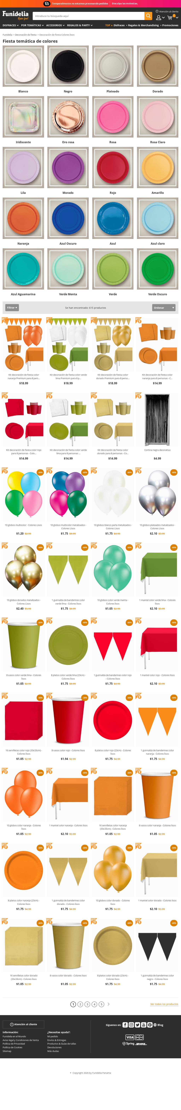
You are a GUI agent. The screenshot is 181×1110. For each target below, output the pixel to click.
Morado (68, 193)
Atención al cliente (23, 1024)
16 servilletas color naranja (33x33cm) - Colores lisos (113, 827)
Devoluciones (54, 1047)
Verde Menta (68, 294)
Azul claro (158, 244)
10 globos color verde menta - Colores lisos (112, 601)
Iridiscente (23, 142)
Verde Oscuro (157, 294)
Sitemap (7, 1051)
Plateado (113, 91)
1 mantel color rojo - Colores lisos (157, 675)
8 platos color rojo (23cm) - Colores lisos (113, 752)
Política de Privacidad (14, 1043)
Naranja (23, 244)
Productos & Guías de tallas (61, 1043)
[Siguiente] (108, 1004)
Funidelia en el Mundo (14, 1036)
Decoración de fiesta (25, 34)
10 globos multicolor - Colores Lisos (23, 525)
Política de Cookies (12, 1047)
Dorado (158, 91)
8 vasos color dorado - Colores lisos (68, 975)
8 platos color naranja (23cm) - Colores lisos (23, 902)
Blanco (23, 91)
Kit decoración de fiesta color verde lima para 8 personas (68, 451)
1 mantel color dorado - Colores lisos (157, 900)
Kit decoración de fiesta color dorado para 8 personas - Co (113, 451)
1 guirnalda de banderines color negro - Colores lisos (157, 977)
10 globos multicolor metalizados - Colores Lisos (68, 526)
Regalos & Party (78, 25)
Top (107, 25)
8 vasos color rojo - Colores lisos (68, 750)
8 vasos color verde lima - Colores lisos (23, 677)
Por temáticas (31, 25)
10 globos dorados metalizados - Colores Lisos (24, 601)
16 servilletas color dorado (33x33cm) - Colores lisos (23, 977)
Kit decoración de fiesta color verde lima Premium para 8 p (68, 376)
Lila (23, 193)
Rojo (113, 193)
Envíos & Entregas (56, 1040)
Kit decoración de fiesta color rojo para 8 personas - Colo (23, 451)
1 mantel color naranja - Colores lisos (68, 825)
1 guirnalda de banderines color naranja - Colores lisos (157, 752)
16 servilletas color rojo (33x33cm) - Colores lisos (23, 752)
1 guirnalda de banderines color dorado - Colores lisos (68, 902)
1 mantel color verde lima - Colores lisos (157, 601)
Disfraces (9, 25)
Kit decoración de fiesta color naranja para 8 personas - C (157, 376)
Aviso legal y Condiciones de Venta (21, 1040)
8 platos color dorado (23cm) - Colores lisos (113, 977)
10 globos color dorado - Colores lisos (113, 902)
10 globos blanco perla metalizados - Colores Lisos (113, 526)
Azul (113, 244)
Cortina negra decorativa (157, 450)
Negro (68, 91)
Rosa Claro (157, 142)
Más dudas (53, 1051)
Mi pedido (52, 1036)
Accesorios (54, 25)
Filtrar (10, 307)
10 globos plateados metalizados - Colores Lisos (157, 526)
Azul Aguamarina (23, 294)
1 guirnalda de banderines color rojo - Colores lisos (113, 677)
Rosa (112, 142)
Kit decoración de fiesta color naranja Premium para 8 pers (24, 376)
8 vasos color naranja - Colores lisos (157, 825)
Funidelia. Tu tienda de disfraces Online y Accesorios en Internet (15, 15)
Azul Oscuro (68, 244)
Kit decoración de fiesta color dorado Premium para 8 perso (112, 376)
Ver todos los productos (164, 1004)
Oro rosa (68, 142)
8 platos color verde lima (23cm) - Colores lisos (68, 677)
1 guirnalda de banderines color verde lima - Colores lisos (68, 601)
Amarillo (158, 193)
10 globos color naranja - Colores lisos (24, 827)
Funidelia (7, 34)
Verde (113, 294)
